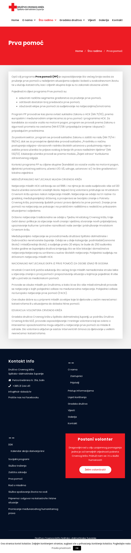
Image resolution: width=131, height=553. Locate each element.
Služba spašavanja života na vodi (27, 491)
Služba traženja (17, 465)
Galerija (104, 20)
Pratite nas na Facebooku (23, 397)
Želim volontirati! (95, 469)
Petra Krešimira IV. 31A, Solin (26, 380)
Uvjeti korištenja (77, 397)
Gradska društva (72, 20)
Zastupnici (76, 376)
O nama (29, 20)
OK (77, 548)
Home (15, 20)
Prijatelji (74, 382)
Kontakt (117, 20)
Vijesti (92, 20)
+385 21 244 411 (19, 386)
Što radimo (47, 20)
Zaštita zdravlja (17, 472)
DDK (10, 444)
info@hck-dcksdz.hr (19, 391)
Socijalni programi (18, 459)
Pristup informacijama (81, 390)
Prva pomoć (15, 478)
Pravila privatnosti (61, 548)
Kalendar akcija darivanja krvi (27, 451)
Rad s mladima (17, 485)
